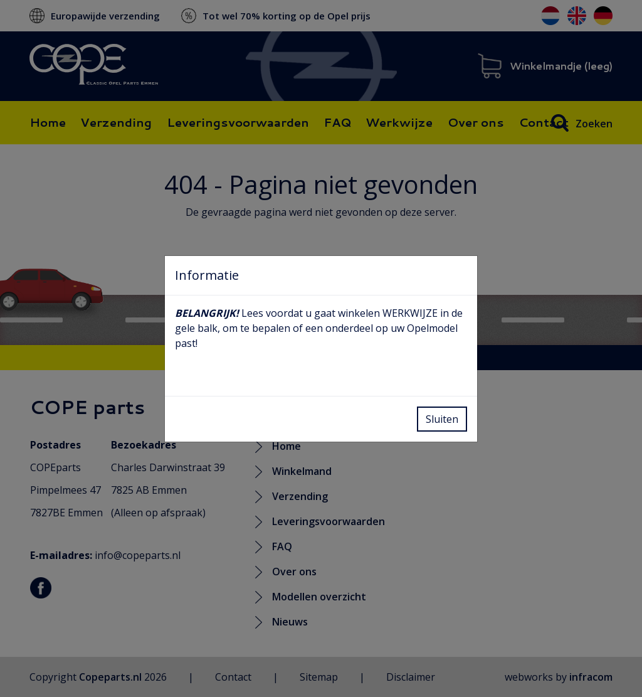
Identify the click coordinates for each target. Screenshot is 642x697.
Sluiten (442, 419)
